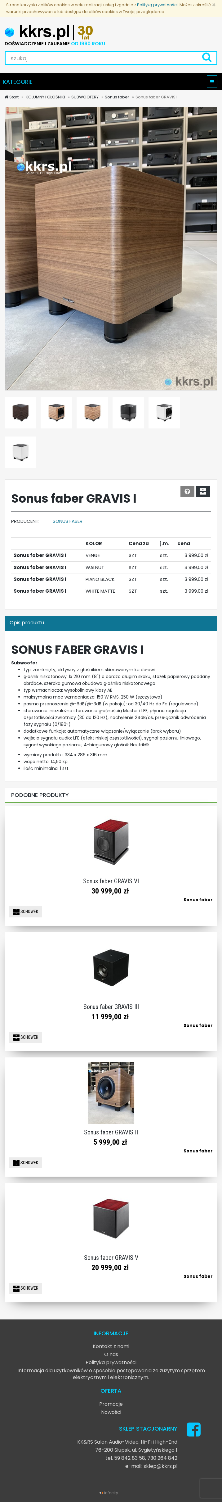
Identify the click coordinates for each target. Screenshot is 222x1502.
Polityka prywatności (111, 1362)
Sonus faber (117, 97)
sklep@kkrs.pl (160, 1466)
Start (12, 97)
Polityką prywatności (157, 4)
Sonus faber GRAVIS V (111, 1257)
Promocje (111, 1404)
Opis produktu (27, 622)
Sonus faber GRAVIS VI (111, 881)
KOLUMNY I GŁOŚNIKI (45, 97)
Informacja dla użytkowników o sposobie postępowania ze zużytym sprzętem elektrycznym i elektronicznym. (111, 1374)
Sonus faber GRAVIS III (111, 1007)
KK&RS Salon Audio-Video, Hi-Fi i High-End (127, 1441)
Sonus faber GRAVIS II (111, 1132)
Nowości (111, 1412)
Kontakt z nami (111, 1346)
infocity (111, 1492)
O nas (111, 1354)
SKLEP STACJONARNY (148, 1428)
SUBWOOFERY (85, 97)
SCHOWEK (25, 912)
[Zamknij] (214, 5)
